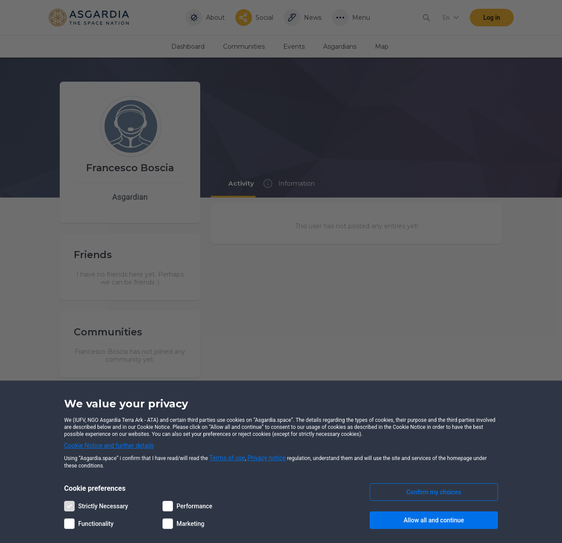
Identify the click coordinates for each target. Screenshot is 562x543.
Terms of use (227, 457)
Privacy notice (267, 457)
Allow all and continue (433, 520)
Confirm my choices (434, 492)
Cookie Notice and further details (109, 445)
